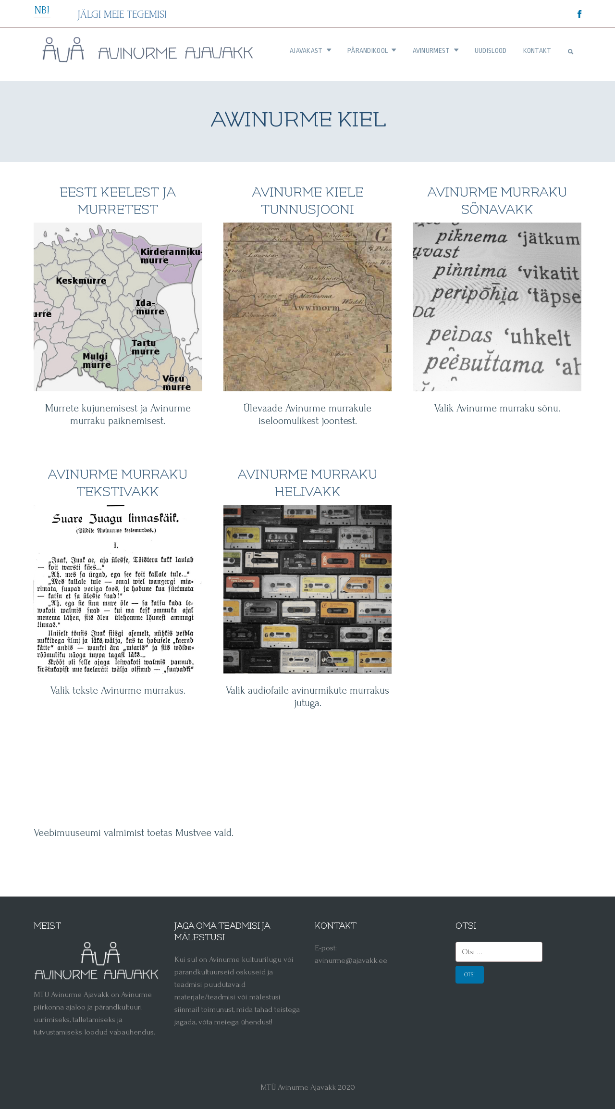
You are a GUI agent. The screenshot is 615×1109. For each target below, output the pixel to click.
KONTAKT (537, 50)
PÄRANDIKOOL (371, 50)
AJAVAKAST (310, 50)
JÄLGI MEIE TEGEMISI (122, 14)
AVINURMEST (435, 50)
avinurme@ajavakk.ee (351, 960)
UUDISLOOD (491, 50)
